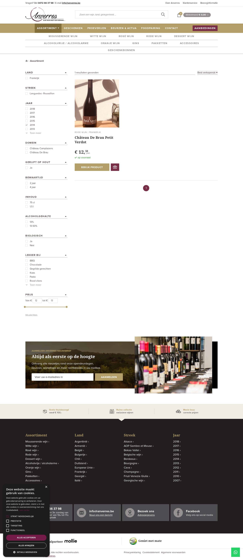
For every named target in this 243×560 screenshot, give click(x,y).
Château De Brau (39, 152)
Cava (127, 467)
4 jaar (33, 187)
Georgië (79, 476)
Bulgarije (80, 454)
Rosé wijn (126, 36)
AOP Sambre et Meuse (138, 446)
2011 (175, 472)
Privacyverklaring (132, 552)
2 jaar (33, 183)
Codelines (50, 556)
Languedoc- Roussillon (42, 93)
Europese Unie (84, 467)
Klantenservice (190, 3)
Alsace (128, 441)
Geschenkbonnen (121, 50)
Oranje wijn (110, 43)
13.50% (33, 226)
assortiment (47, 28)
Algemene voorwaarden (173, 552)
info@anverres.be (71, 3)
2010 (176, 476)
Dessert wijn (184, 36)
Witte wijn (98, 36)
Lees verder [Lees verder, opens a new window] (24, 510)
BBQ (32, 260)
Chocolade (36, 264)
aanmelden (109, 377)
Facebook (193, 511)
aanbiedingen (205, 28)
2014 (32, 125)
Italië (77, 480)
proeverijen (96, 28)
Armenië (80, 446)
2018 (32, 109)
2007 (176, 480)
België (78, 450)
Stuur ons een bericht (101, 515)
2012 (176, 467)
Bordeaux (130, 459)
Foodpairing (150, 28)
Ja (31, 168)
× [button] (46, 487)
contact (171, 28)
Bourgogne (130, 463)
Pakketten (159, 43)
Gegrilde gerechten (40, 269)
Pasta (32, 277)
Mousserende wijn (63, 36)
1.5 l (32, 206)
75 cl (32, 202)
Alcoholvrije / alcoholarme (66, 43)
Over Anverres (172, 3)
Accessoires (189, 43)
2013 (32, 129)
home (31, 28)
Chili (77, 459)
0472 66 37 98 (45, 3)
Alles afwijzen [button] (26, 545)
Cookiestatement (150, 552)
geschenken (73, 28)
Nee (32, 245)
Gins (135, 43)
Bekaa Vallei (131, 450)
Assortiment (37, 61)
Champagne (131, 472)
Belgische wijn (132, 454)
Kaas (32, 273)
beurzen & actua (124, 28)
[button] (26, 552)
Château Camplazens (41, 148)
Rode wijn (154, 36)
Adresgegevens (146, 515)
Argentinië (81, 441)
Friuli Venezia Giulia (136, 476)
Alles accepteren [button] (26, 537)
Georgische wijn (133, 480)
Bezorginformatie (209, 3)
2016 (32, 117)
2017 (32, 113)
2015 (32, 121)
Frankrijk (34, 78)
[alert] (26, 520)
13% (32, 222)
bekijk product (92, 167)
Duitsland (80, 463)
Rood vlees (36, 281)
